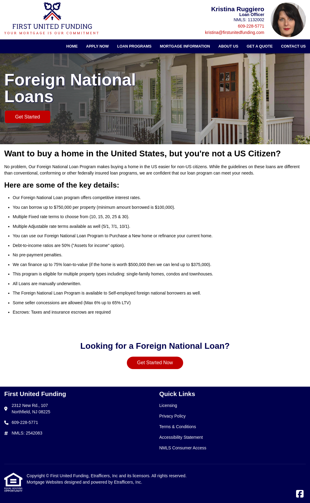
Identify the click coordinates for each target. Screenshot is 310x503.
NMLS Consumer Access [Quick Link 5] (182, 447)
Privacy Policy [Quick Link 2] (172, 416)
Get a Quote (260, 46)
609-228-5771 (251, 26)
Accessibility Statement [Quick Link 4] (181, 437)
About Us (228, 46)
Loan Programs (134, 46)
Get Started (27, 116)
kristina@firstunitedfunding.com (234, 32)
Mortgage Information (185, 46)
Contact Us (293, 46)
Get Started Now (155, 362)
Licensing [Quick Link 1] (168, 405)
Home (72, 46)
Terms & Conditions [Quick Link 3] (177, 426)
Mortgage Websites (45, 482)
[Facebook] (300, 494)
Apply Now (97, 46)
